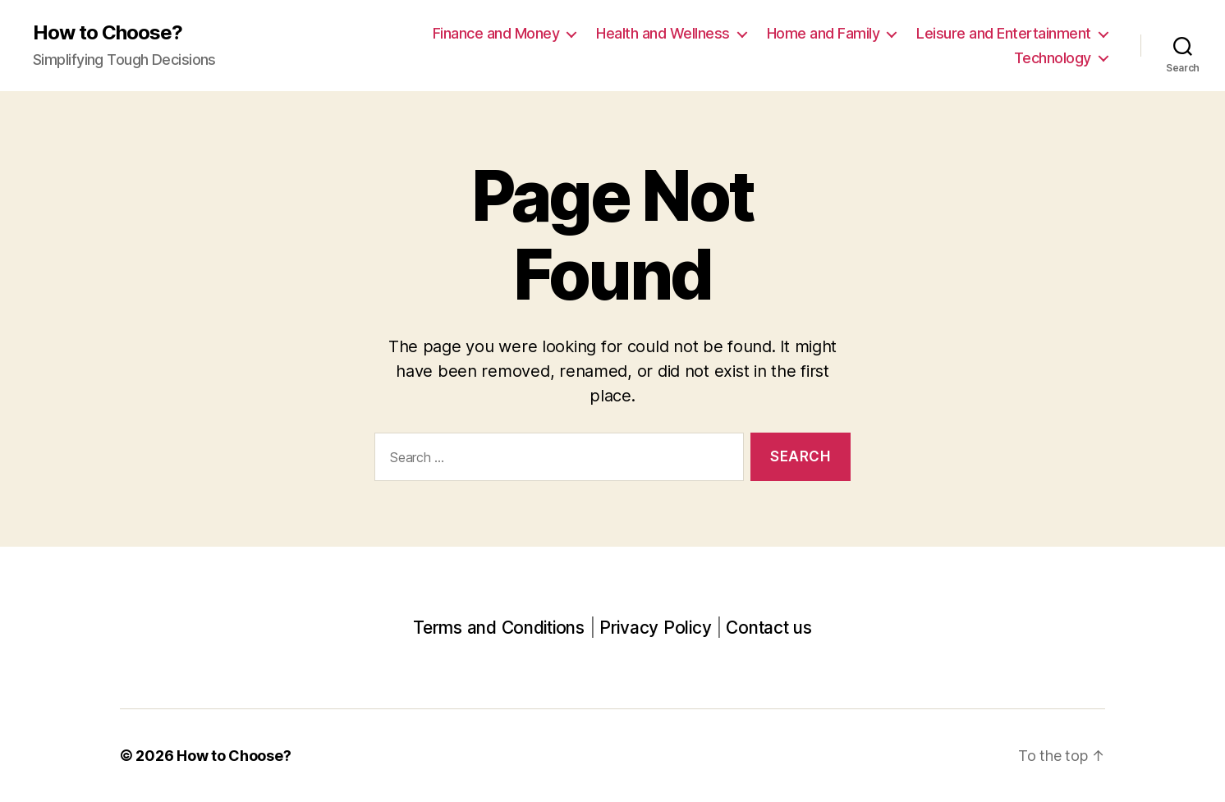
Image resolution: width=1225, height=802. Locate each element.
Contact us (768, 627)
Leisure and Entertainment (1003, 33)
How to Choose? (107, 33)
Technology (1052, 57)
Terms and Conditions (499, 627)
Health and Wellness (663, 33)
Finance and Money (496, 33)
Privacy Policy (655, 627)
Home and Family (823, 33)
